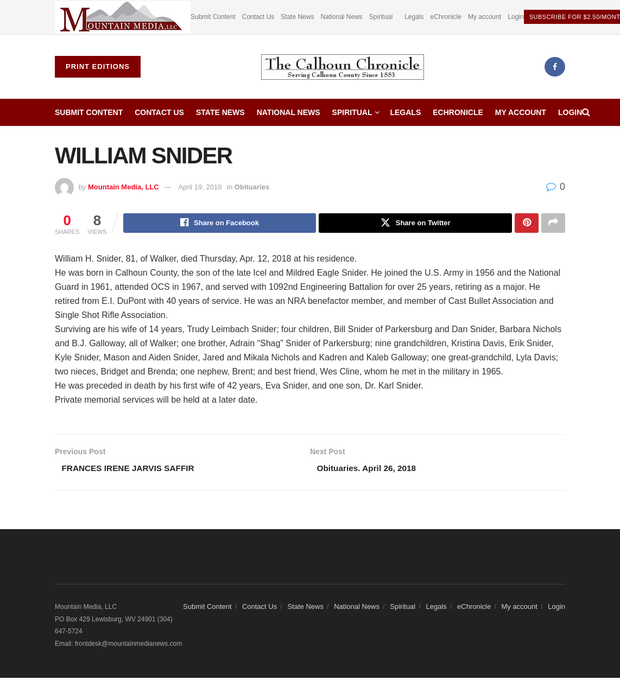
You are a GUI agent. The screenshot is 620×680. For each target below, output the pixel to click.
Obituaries (252, 187)
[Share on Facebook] (220, 223)
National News (341, 17)
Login (515, 17)
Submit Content (213, 17)
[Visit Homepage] (342, 67)
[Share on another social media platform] (553, 223)
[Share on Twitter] (415, 223)
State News (297, 17)
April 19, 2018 (200, 187)
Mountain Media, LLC (123, 187)
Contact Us (258, 17)
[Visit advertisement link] (123, 17)
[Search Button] (586, 112)
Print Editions (98, 66)
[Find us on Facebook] (555, 67)
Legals (413, 17)
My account (484, 17)
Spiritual (381, 17)
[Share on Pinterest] (527, 223)
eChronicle (446, 17)
